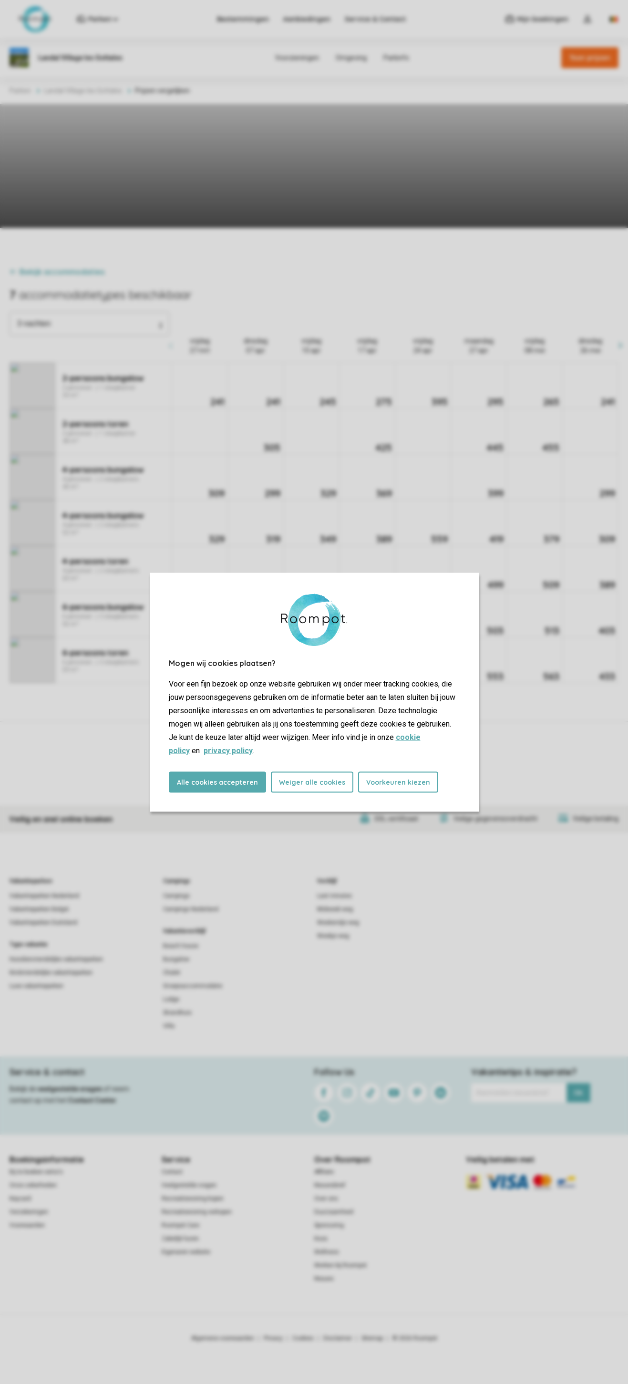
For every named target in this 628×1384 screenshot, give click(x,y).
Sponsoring (329, 1225)
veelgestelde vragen (70, 1089)
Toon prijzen (589, 57)
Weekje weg (333, 936)
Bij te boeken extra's (36, 1172)
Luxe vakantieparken (36, 986)
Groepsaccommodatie (192, 986)
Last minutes (334, 895)
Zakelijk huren (180, 1238)
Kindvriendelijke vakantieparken (51, 972)
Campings (176, 881)
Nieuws (324, 1278)
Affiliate (324, 1172)
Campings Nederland (190, 909)
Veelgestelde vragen (189, 1185)
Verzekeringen (29, 1212)
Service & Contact (375, 19)
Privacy (273, 1338)
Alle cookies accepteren (217, 782)
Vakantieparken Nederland (44, 895)
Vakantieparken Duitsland (43, 922)
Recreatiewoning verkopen (197, 1212)
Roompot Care (180, 1225)
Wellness (326, 1252)
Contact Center (92, 1100)
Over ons (326, 1198)
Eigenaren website (186, 1252)
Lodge (171, 999)
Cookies (303, 1338)
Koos (321, 1238)
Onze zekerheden (33, 1185)
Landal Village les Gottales (83, 90)
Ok (578, 1092)
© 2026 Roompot (414, 1338)
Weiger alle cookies (312, 782)
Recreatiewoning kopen (193, 1198)
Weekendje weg (338, 922)
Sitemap (372, 1338)
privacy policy (228, 750)
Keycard (20, 1198)
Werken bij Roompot (340, 1265)
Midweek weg (335, 909)
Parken (20, 90)
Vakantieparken (31, 881)
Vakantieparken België (39, 909)
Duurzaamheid (333, 1212)
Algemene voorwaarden (222, 1338)
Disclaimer (337, 1338)
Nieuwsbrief (329, 1185)
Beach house (180, 946)
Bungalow (176, 959)
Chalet (171, 972)
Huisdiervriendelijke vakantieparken (56, 959)
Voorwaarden (27, 1225)
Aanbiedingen (306, 19)
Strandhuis (177, 1012)
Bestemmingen (243, 19)
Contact (172, 1172)
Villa (169, 1026)
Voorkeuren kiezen (398, 782)
